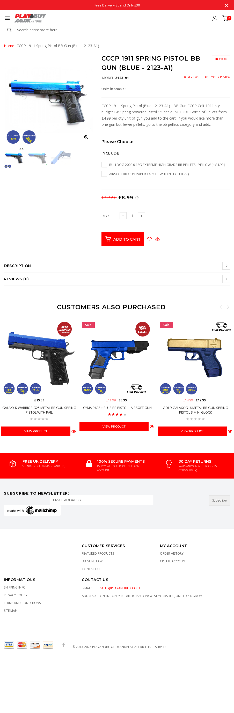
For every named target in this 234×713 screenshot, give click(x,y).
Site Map (10, 610)
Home (9, 45)
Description (17, 265)
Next (227, 307)
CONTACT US (95, 579)
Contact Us (91, 569)
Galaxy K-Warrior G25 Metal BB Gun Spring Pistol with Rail (39, 410)
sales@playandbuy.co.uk (121, 588)
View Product (35, 431)
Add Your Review (217, 77)
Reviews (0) (16, 279)
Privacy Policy (15, 595)
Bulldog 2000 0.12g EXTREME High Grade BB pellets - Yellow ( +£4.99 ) (167, 164)
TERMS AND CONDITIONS (22, 603)
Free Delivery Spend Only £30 (117, 5)
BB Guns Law (92, 561)
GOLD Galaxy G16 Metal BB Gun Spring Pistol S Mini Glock (195, 410)
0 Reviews (191, 77)
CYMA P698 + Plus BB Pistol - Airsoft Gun (117, 407)
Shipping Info (15, 587)
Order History (172, 553)
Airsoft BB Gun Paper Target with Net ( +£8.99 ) (149, 174)
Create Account (173, 561)
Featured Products (98, 553)
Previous (221, 307)
